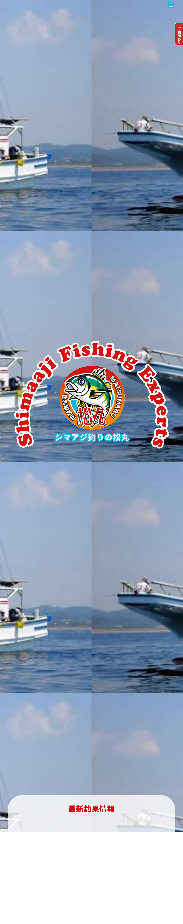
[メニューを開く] (171, 5)
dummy (179, 34)
